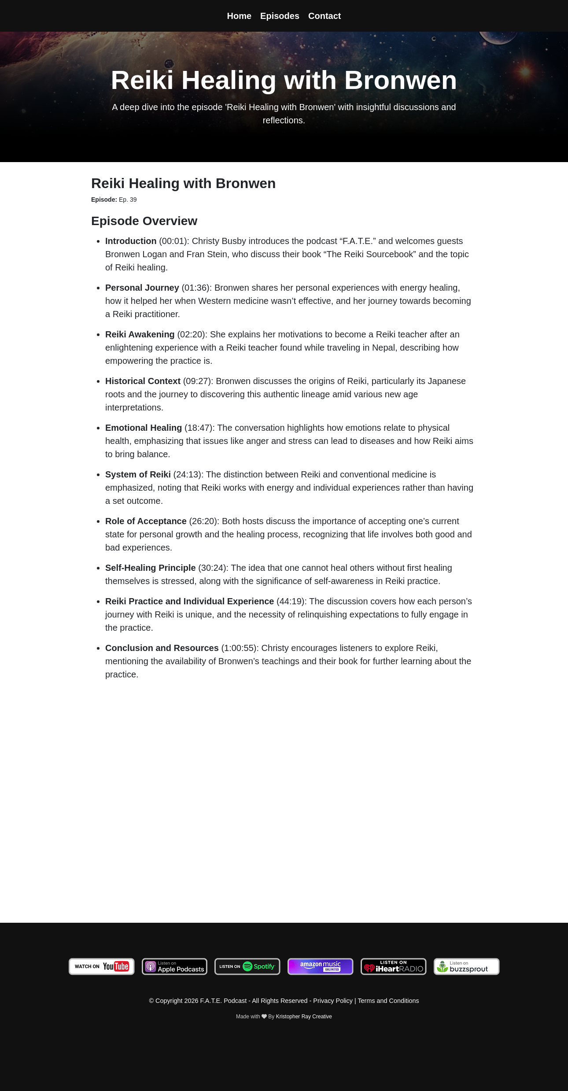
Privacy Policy (333, 1000)
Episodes (279, 16)
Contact (324, 16)
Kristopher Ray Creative (304, 1016)
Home (239, 16)
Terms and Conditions (388, 1000)
